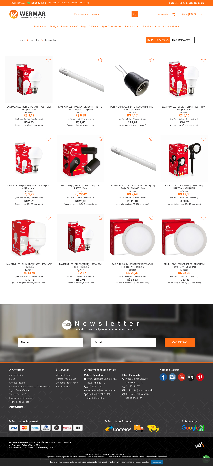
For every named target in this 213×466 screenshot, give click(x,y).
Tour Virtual (132, 26)
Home (22, 40)
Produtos (40, 26)
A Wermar (93, 26)
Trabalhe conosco (151, 26)
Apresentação (16, 375)
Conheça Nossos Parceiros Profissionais (29, 386)
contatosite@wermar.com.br (101, 390)
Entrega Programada (66, 379)
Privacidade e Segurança (21, 398)
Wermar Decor (63, 375)
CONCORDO (157, 462)
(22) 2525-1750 (94, 386)
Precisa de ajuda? (69, 26)
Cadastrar (180, 342)
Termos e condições (19, 402)
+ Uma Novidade (171, 26)
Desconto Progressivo (67, 383)
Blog (83, 26)
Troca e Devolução (18, 394)
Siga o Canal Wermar (112, 26)
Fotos (12, 379)
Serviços (54, 26)
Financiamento (63, 386)
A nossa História (17, 383)
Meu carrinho (166, 14)
